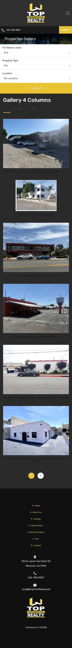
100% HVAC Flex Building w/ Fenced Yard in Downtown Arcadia (36, 460)
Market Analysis (37, 532)
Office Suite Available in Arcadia (36, 214)
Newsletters (37, 526)
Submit (65, 30)
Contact (37, 545)
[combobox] (36, 53)
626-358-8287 (13, 30)
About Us (37, 512)
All (6, 108)
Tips (37, 539)
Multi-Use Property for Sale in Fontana (36, 336)
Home (37, 506)
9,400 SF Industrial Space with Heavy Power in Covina (36, 171)
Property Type (10, 60)
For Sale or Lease (11, 47)
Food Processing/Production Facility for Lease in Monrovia (36, 397)
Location (7, 73)
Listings (37, 519)
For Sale (32, 108)
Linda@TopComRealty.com (36, 589)
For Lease (18, 108)
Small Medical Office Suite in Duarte (36, 275)
